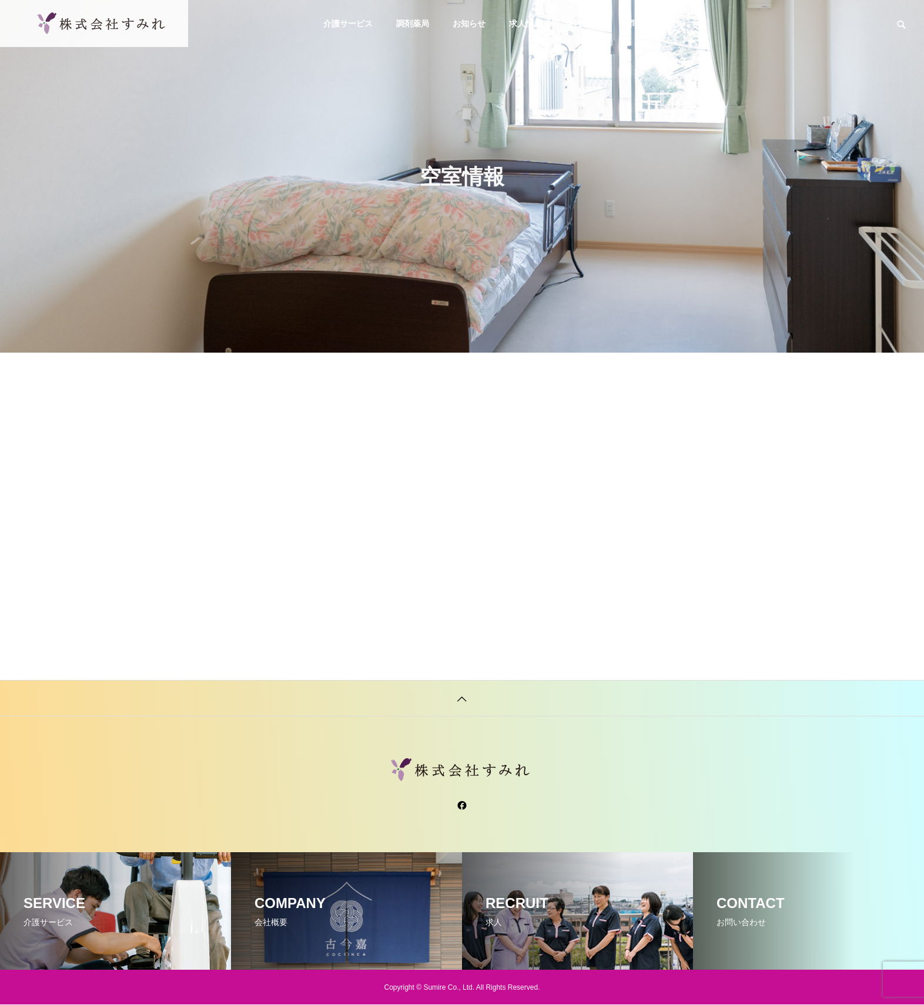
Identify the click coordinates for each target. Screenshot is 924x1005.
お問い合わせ (646, 23)
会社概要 (581, 23)
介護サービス (348, 23)
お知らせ (469, 23)
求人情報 (525, 23)
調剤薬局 (412, 23)
